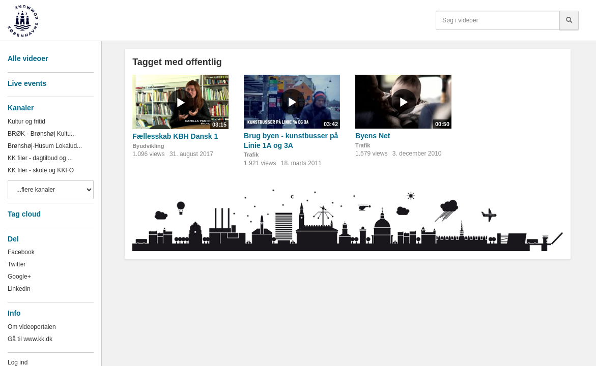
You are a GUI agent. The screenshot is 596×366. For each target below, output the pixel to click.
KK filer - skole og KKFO (41, 170)
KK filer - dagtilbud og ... (40, 158)
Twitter (16, 264)
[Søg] (569, 20)
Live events (27, 83)
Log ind (17, 362)
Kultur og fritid (26, 121)
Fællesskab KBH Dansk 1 (175, 136)
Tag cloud (24, 214)
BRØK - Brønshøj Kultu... (42, 133)
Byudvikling (148, 146)
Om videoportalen (32, 326)
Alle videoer (28, 58)
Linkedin (19, 288)
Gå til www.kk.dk (30, 339)
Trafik (251, 154)
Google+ (19, 276)
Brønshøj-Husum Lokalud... (45, 145)
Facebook (21, 252)
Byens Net (372, 136)
